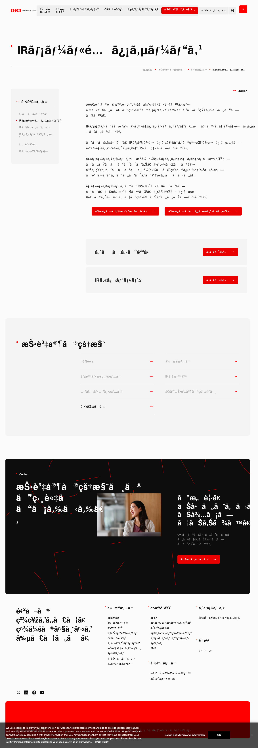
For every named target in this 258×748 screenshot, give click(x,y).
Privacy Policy (101, 741)
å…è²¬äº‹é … (28, 144)
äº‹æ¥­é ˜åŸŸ (60, 10)
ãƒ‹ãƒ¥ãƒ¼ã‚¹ (116, 653)
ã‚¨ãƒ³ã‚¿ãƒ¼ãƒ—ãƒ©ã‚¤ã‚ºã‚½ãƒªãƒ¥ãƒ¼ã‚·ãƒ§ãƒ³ (171, 630)
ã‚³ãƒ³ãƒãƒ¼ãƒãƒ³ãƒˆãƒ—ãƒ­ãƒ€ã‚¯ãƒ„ (169, 640)
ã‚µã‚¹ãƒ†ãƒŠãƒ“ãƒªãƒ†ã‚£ (143, 9)
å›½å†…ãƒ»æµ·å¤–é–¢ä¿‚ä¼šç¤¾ (219, 617)
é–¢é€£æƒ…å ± (199, 69)
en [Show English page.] (200, 650)
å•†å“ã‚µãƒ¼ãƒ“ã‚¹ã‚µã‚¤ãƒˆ (170, 673)
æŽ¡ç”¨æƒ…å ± (162, 679)
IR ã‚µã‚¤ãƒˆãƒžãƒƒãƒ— (33, 151)
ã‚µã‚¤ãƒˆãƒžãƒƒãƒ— (120, 663)
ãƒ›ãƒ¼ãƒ (148, 69)
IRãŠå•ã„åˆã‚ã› (34, 127)
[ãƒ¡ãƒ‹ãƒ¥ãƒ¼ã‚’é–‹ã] (243, 9)
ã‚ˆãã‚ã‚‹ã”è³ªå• (34, 113)
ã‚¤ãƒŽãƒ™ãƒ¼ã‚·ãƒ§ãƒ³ (84, 9)
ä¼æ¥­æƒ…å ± (45, 10)
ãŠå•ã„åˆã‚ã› (121, 658)
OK (219, 734)
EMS (153, 648)
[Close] (252, 735)
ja (210, 650)
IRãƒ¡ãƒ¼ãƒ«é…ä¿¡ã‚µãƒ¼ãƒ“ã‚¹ (36, 120)
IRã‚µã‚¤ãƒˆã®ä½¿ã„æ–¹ (35, 136)
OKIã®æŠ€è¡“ (113, 9)
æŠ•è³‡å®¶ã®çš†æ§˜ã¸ (179, 9)
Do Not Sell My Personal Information (185, 734)
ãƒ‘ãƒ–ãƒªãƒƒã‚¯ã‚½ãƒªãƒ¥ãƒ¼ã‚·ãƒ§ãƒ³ (170, 620)
